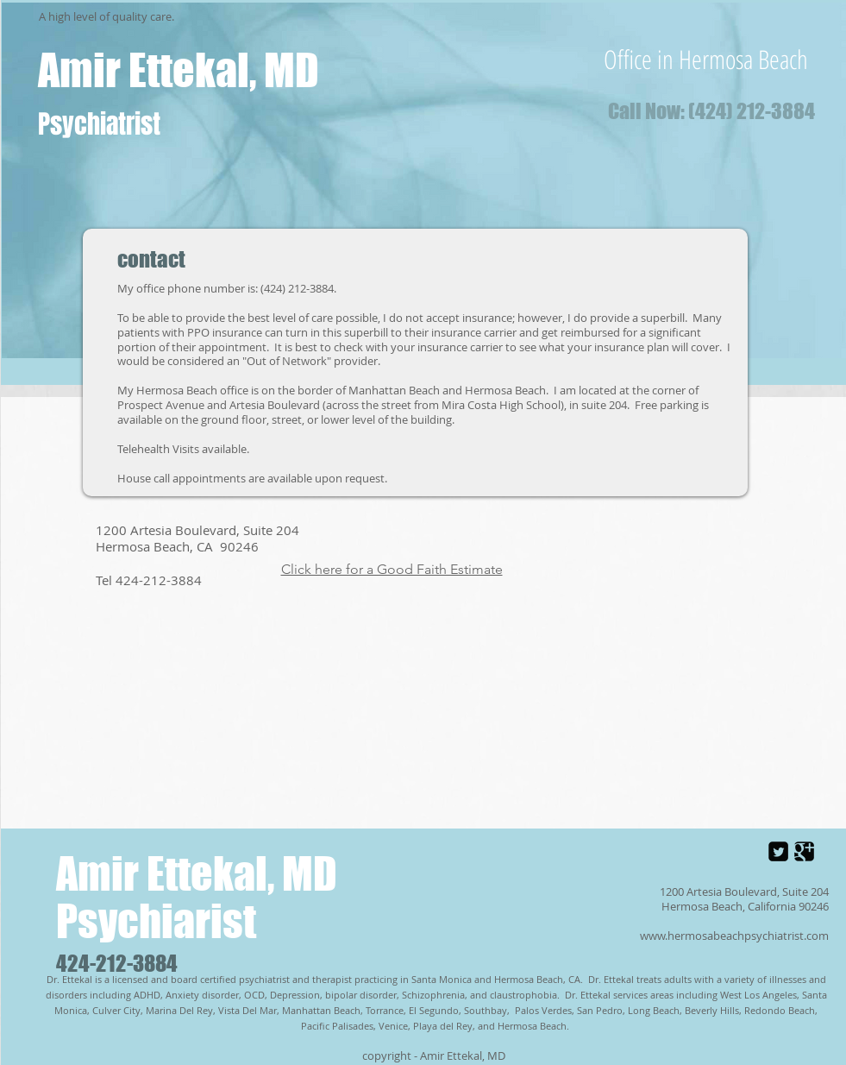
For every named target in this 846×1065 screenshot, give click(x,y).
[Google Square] (804, 851)
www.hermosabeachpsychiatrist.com (734, 935)
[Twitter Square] (778, 851)
